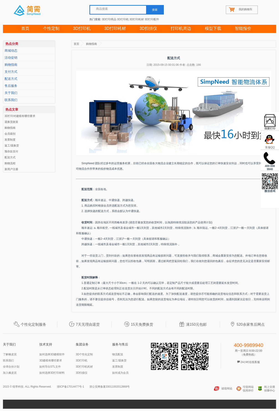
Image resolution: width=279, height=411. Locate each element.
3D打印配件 (152, 19)
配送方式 (11, 79)
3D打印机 (123, 19)
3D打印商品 (109, 19)
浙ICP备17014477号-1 (70, 386)
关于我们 (11, 93)
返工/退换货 (12, 145)
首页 (25, 28)
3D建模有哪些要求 (50, 360)
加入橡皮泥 (10, 372)
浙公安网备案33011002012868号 (109, 386)
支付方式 (11, 71)
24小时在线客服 (248, 362)
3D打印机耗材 (84, 366)
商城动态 (11, 50)
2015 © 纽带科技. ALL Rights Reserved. (27, 386)
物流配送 (117, 354)
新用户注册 (11, 169)
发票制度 (10, 139)
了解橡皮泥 (10, 354)
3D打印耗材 (136, 19)
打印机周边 (181, 28)
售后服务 (11, 86)
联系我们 (11, 100)
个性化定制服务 (30, 324)
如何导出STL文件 (50, 366)
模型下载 (213, 28)
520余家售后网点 (247, 324)
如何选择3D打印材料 (52, 372)
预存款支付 (11, 151)
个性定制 (51, 28)
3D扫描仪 (148, 28)
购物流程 (10, 163)
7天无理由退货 (84, 324)
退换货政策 (11, 122)
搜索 (154, 9)
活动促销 (11, 57)
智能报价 (243, 28)
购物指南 (11, 64)
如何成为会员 (120, 372)
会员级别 (10, 133)
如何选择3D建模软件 (52, 354)
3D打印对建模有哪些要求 (20, 116)
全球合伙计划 (11, 366)
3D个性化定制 (84, 354)
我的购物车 (245, 9)
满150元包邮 (193, 324)
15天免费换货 (138, 324)
